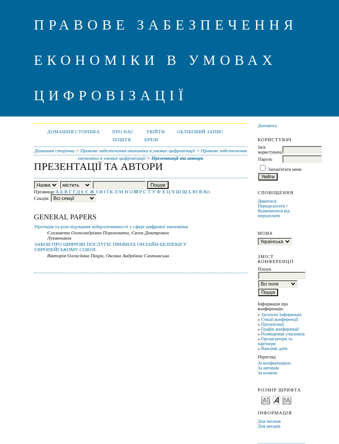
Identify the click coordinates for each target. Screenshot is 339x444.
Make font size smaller (265, 400)
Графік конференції (280, 329)
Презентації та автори (177, 158)
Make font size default (276, 400)
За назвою (268, 372)
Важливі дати (274, 348)
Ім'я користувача (270, 149)
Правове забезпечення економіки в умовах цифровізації (137, 150)
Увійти (155, 131)
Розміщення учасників (283, 333)
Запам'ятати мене (284, 169)
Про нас (123, 131)
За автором (268, 367)
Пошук (122, 139)
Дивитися (267, 201)
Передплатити (271, 205)
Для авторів (269, 426)
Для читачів (269, 421)
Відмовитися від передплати (274, 213)
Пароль (265, 159)
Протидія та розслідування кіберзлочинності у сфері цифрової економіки (111, 226)
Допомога (267, 125)
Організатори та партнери (275, 341)
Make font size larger (286, 400)
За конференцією (274, 363)
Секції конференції (279, 319)
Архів (150, 139)
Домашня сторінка (73, 131)
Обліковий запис (200, 131)
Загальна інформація (281, 314)
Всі (206, 191)
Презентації (272, 324)
